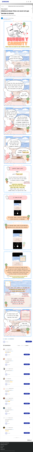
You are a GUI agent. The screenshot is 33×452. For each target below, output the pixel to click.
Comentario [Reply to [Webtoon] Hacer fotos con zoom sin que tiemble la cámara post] (29, 341)
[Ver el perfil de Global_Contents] (5, 18)
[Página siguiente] (27, 345)
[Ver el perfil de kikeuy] (6, 349)
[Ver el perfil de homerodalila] (7, 388)
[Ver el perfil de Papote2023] (7, 398)
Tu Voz (10, 19)
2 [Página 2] (16, 437)
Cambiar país (2, 449)
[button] (30, 18)
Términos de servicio (3, 444)
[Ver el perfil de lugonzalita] (6, 368)
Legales (1, 447)
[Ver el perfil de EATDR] (6, 378)
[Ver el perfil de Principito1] (6, 427)
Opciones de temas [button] (30, 8)
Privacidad (2, 446)
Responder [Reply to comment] (26, 354)
